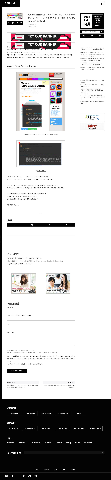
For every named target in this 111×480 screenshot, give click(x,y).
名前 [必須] (10, 307)
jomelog (68, 442)
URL (8, 324)
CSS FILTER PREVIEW (62, 413)
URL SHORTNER (46, 429)
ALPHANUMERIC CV (30, 429)
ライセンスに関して (36, 364)
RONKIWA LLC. (23, 442)
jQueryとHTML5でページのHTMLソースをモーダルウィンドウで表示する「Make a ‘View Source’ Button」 (51, 18)
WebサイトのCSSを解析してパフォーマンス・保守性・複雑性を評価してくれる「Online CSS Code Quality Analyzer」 (92, 54)
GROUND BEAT (48, 442)
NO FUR (77, 442)
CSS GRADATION (14, 413)
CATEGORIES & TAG (14, 452)
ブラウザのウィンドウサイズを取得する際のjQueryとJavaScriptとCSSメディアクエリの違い (92, 97)
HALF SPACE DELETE (14, 429)
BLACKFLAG (1, 242)
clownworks (10, 442)
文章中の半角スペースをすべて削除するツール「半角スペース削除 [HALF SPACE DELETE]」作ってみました (92, 91)
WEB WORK (47, 470)
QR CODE (79, 413)
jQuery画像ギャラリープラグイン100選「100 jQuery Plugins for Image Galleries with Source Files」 (35, 261)
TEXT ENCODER (63, 429)
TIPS (55, 470)
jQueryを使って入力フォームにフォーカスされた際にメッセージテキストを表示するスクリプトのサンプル (23, 384)
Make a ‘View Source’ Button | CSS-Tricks (41, 134)
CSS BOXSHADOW (30, 413)
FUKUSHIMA (88, 442)
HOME (37, 470)
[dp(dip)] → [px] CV (95, 429)
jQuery (34, 26)
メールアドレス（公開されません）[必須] (19, 315)
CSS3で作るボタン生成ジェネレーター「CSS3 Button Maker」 (25, 258)
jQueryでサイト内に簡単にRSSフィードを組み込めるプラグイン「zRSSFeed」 (59, 384)
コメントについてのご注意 (16, 364)
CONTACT (72, 470)
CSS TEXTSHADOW (46, 413)
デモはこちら (41, 171)
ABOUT (63, 470)
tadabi (59, 442)
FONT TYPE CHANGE (79, 429)
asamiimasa (36, 442)
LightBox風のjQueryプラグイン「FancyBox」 (20, 264)
